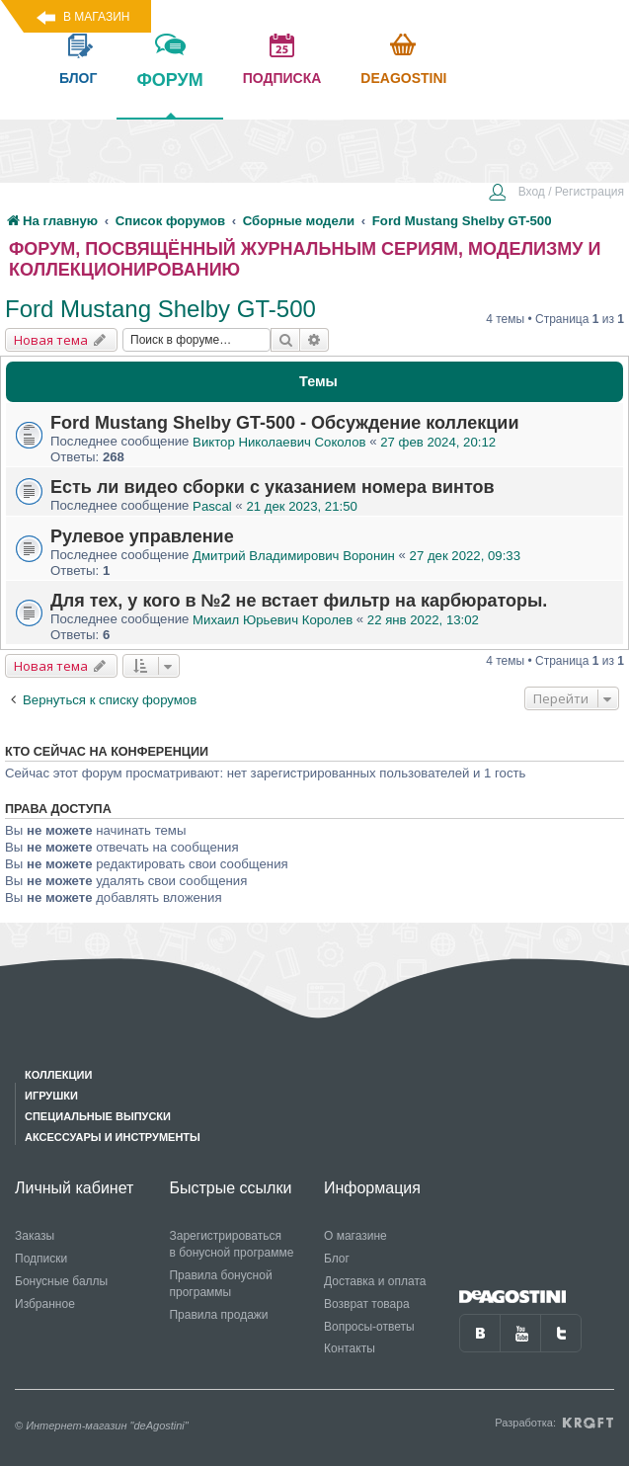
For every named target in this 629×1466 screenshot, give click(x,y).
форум (169, 94)
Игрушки (51, 1095)
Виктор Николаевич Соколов (279, 442)
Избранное (45, 1304)
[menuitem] (556, 193)
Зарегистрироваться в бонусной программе (231, 1244)
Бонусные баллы (61, 1281)
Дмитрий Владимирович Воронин (294, 555)
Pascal (212, 506)
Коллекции (58, 1075)
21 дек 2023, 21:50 (301, 506)
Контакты (349, 1348)
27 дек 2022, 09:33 (465, 555)
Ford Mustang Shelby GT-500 (160, 308)
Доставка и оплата (375, 1281)
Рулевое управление (142, 536)
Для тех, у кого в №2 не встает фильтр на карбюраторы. (298, 601)
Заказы (34, 1236)
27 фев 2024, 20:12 (438, 442)
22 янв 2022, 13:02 (423, 619)
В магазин (96, 17)
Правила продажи (218, 1315)
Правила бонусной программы (220, 1283)
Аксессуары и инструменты (112, 1137)
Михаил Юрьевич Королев (273, 619)
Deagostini (403, 78)
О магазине (355, 1236)
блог (78, 78)
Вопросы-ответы (369, 1327)
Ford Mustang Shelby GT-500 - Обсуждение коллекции (284, 423)
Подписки (41, 1258)
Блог (337, 1258)
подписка (282, 78)
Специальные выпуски (98, 1116)
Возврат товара (367, 1304)
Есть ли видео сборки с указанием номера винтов (272, 487)
